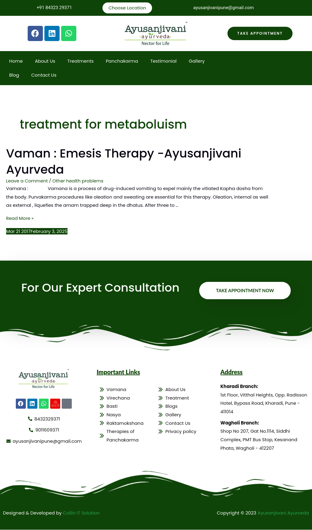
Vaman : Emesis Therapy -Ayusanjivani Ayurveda (126, 161)
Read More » (20, 218)
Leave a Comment (27, 180)
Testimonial (163, 61)
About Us (45, 61)
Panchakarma (122, 61)
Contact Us (44, 75)
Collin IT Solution (81, 513)
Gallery (197, 61)
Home (16, 61)
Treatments (81, 61)
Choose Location (127, 8)
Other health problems (78, 180)
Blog (14, 75)
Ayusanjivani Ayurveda (283, 513)
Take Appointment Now (245, 290)
